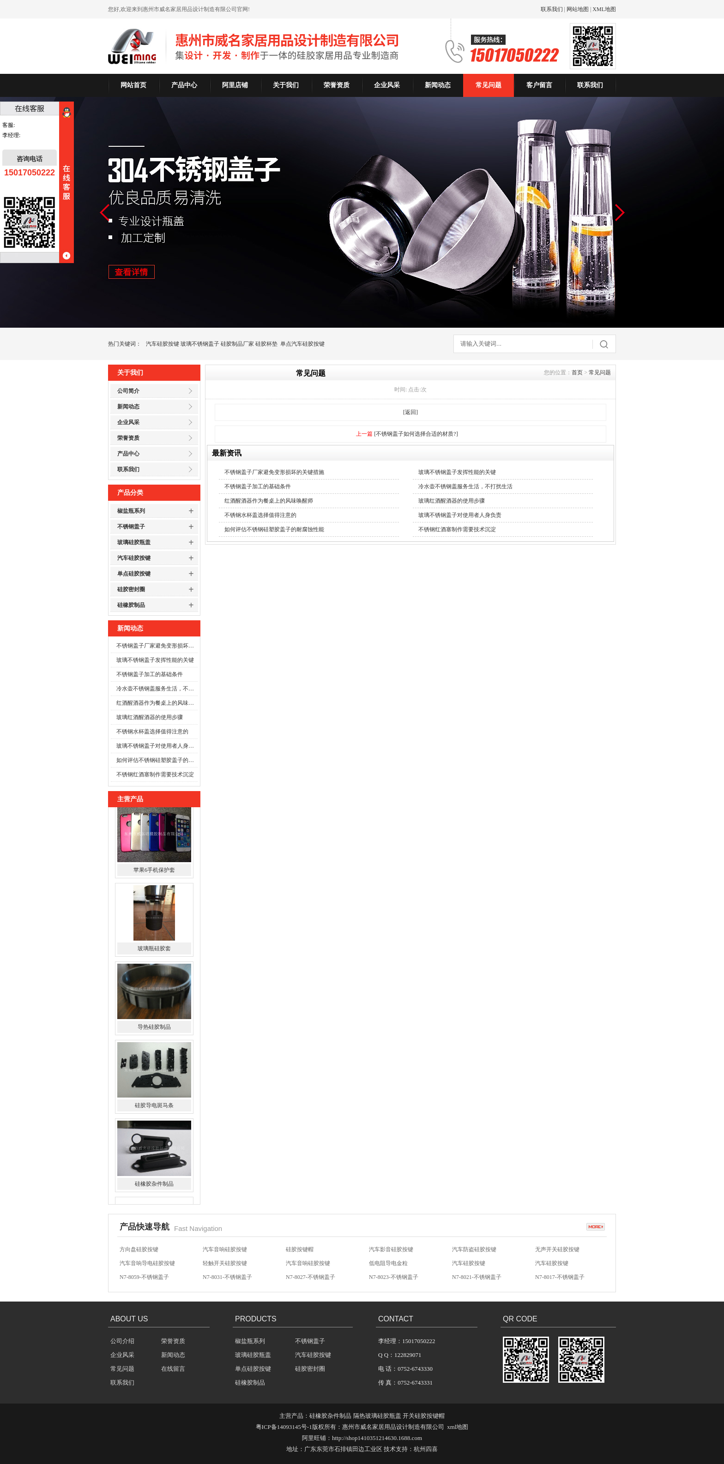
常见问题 (488, 85)
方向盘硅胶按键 (139, 1251)
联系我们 (552, 9)
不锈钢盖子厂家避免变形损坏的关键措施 (157, 645)
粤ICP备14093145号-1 (284, 1426)
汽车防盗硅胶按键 (474, 1251)
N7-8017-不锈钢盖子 (560, 1278)
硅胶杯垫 (266, 344)
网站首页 (133, 85)
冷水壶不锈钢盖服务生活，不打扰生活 (157, 688)
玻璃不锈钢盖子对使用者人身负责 (157, 746)
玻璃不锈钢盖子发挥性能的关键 (155, 660)
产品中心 (184, 85)
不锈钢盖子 (131, 526)
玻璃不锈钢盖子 (200, 344)
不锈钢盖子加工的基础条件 (149, 674)
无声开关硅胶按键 (557, 1251)
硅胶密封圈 (131, 589)
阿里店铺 (235, 85)
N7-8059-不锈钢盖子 (144, 1278)
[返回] (410, 412)
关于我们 (286, 85)
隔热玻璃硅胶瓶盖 (377, 1415)
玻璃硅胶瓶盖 (134, 542)
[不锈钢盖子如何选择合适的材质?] (416, 434)
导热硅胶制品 (154, 1034)
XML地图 (604, 9)
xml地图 (457, 1426)
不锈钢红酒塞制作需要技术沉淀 (155, 774)
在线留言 (173, 1368)
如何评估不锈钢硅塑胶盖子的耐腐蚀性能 (157, 760)
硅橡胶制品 (131, 605)
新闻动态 (438, 85)
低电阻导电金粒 (388, 1264)
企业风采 (387, 85)
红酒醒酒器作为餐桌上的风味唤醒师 (157, 703)
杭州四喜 (426, 1449)
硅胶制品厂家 (237, 344)
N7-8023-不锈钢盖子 (393, 1278)
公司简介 (128, 391)
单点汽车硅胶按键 (302, 344)
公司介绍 (122, 1341)
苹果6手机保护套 (154, 877)
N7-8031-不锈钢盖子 (227, 1278)
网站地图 (578, 9)
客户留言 (539, 85)
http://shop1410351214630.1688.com (377, 1437)
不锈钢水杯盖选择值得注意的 (152, 731)
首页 (577, 372)
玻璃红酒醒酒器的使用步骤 (149, 717)
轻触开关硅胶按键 (225, 1264)
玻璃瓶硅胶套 (154, 956)
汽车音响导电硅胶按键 (147, 1264)
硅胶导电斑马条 (154, 1113)
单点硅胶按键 (134, 573)
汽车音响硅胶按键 (225, 1251)
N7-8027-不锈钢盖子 (310, 1278)
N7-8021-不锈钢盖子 (476, 1278)
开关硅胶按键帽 (424, 1415)
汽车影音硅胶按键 (391, 1251)
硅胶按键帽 (300, 1251)
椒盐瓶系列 (131, 511)
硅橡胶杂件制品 (154, 1191)
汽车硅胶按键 (162, 344)
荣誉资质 (337, 85)
